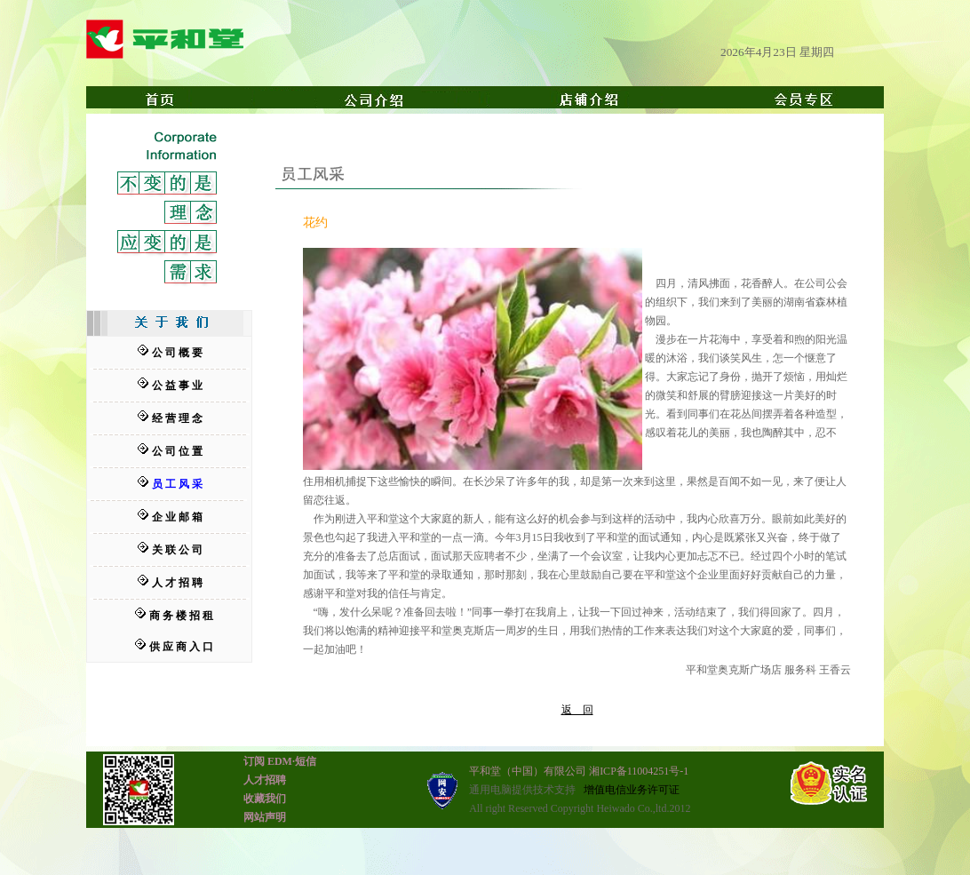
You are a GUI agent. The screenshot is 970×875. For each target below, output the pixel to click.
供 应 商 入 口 (181, 646)
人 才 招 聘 (177, 583)
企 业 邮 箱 (177, 517)
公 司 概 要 (177, 352)
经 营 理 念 (177, 418)
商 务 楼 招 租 (181, 615)
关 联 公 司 (177, 550)
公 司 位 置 (177, 451)
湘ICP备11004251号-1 (638, 771)
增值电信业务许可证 (632, 790)
